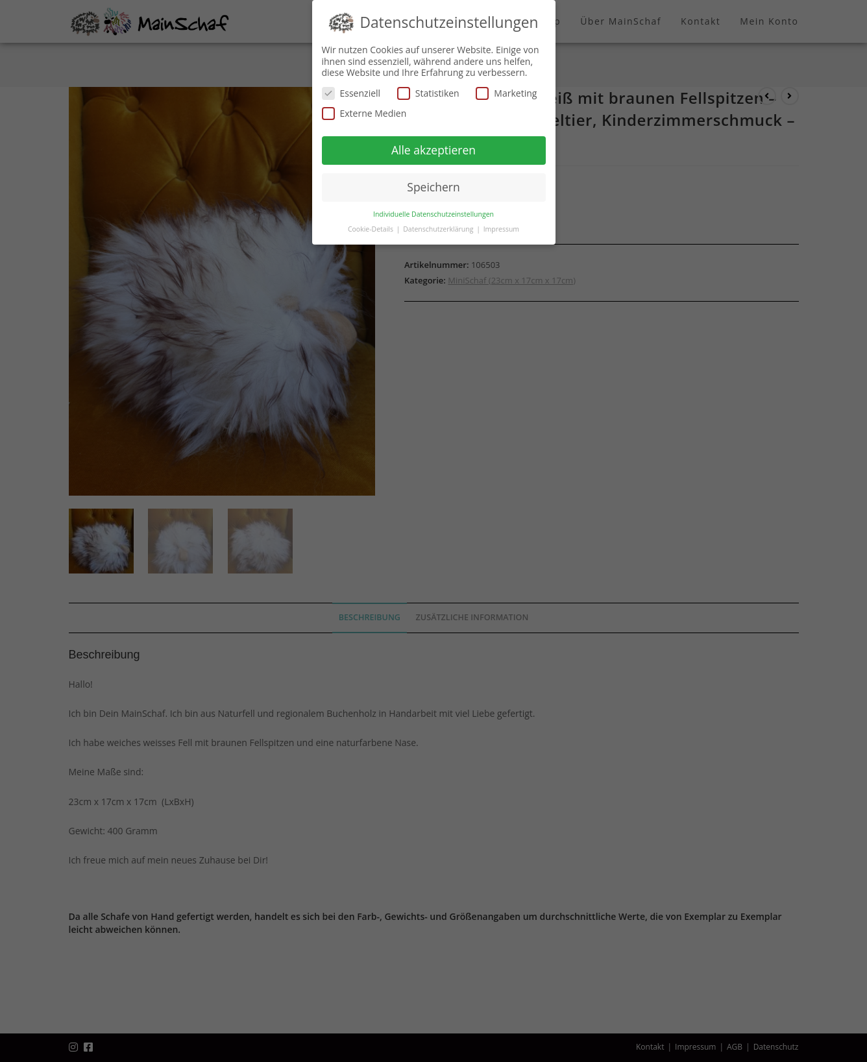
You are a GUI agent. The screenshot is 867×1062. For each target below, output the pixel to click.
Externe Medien (364, 113)
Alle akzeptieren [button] (433, 150)
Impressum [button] (501, 229)
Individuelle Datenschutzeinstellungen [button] (433, 214)
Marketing (506, 93)
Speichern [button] (433, 187)
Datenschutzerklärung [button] (439, 229)
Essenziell (351, 93)
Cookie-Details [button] (371, 229)
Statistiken (428, 93)
